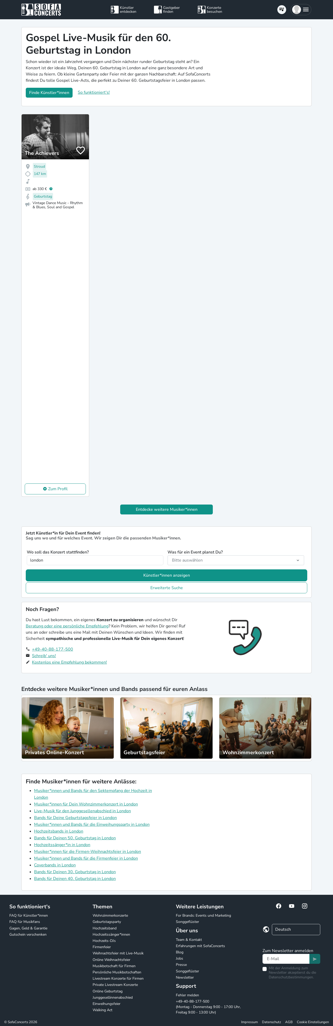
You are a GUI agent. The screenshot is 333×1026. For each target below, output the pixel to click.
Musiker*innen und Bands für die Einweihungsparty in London (92, 824)
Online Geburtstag (108, 991)
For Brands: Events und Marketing (203, 915)
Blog (179, 952)
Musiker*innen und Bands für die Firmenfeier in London (86, 858)
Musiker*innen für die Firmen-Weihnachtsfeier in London (87, 851)
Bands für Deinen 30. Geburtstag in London (75, 872)
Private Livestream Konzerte (115, 984)
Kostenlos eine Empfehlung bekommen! (69, 662)
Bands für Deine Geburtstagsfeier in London (75, 818)
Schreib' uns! (44, 656)
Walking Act (102, 1010)
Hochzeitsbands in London (58, 831)
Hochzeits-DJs (104, 940)
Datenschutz (271, 1022)
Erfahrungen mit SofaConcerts (200, 945)
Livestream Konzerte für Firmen (118, 978)
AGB (289, 1022)
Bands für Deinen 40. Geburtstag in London (75, 879)
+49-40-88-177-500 (52, 649)
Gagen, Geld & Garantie (28, 928)
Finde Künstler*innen (49, 93)
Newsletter (185, 977)
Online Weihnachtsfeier (111, 959)
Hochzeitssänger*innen (111, 934)
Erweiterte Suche (166, 588)
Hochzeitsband (105, 928)
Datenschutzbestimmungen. (291, 977)
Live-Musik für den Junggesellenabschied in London (82, 811)
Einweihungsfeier (106, 1003)
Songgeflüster (187, 921)
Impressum (249, 1022)
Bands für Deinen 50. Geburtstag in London (75, 838)
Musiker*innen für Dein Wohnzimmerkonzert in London (86, 804)
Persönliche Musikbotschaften (117, 972)
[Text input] (286, 959)
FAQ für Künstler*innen (28, 915)
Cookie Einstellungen (313, 1022)
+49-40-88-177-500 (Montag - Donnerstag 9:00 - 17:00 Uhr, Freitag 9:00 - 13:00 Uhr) (208, 1007)
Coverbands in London (55, 865)
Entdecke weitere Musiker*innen (166, 509)
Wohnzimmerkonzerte (110, 915)
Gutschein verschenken (28, 934)
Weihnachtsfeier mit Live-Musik (118, 953)
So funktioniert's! (94, 92)
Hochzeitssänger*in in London (62, 845)
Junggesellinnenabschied (113, 997)
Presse (181, 964)
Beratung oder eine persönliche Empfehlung (67, 626)
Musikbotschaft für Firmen (114, 966)
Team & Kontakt (189, 939)
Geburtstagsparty (107, 921)
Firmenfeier (102, 947)
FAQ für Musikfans (24, 921)
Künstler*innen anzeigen (166, 575)
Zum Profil (58, 489)
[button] (300, 9)
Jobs (179, 958)
